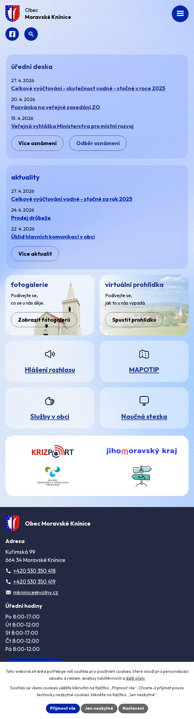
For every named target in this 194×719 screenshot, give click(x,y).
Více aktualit (35, 253)
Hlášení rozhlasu (50, 369)
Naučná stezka (144, 416)
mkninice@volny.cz (35, 592)
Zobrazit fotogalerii (44, 319)
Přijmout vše (63, 708)
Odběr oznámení (98, 143)
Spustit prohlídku (134, 319)
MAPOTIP (144, 369)
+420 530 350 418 (34, 570)
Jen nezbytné (99, 708)
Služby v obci (49, 416)
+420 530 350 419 (34, 581)
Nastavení (133, 708)
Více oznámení (37, 143)
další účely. (135, 678)
